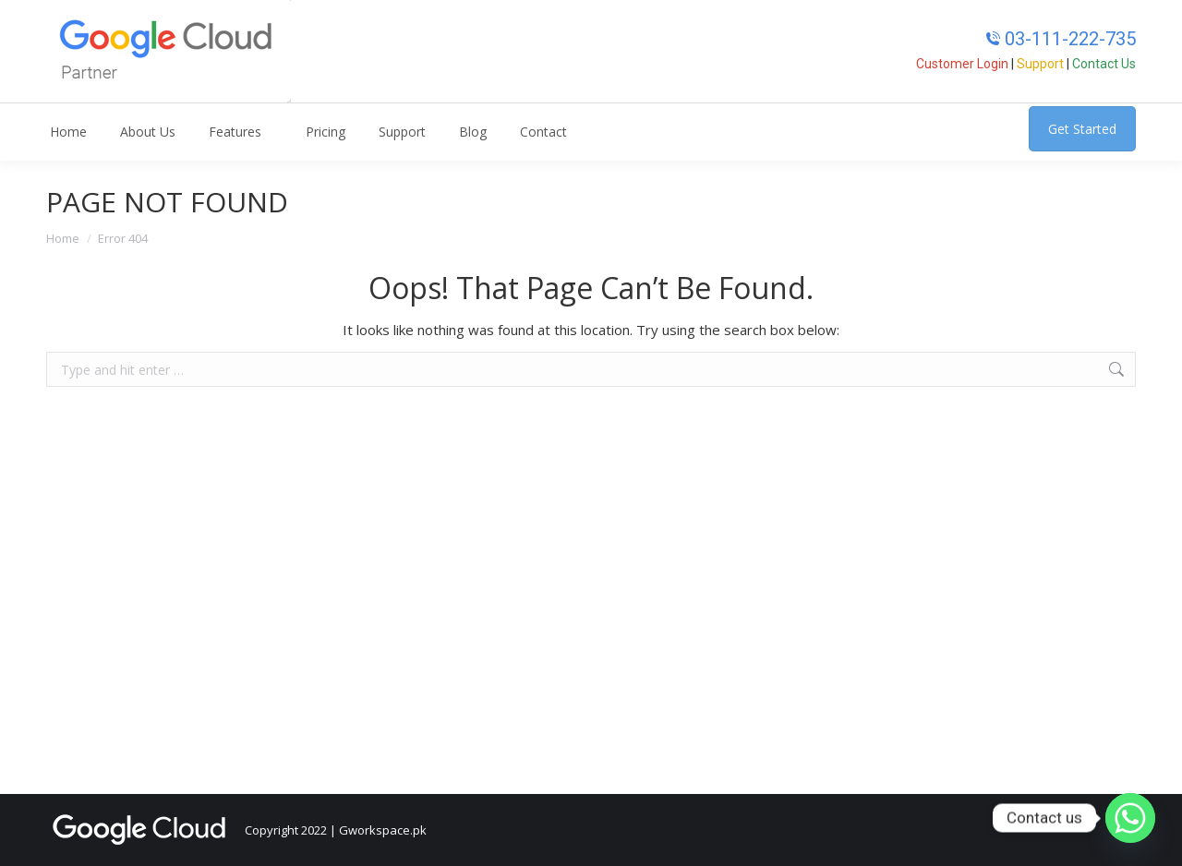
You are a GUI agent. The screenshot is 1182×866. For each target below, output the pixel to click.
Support (1040, 63)
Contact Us (1104, 63)
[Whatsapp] (1130, 818)
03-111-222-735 (1060, 39)
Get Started (1082, 129)
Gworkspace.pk (383, 830)
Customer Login (962, 63)
